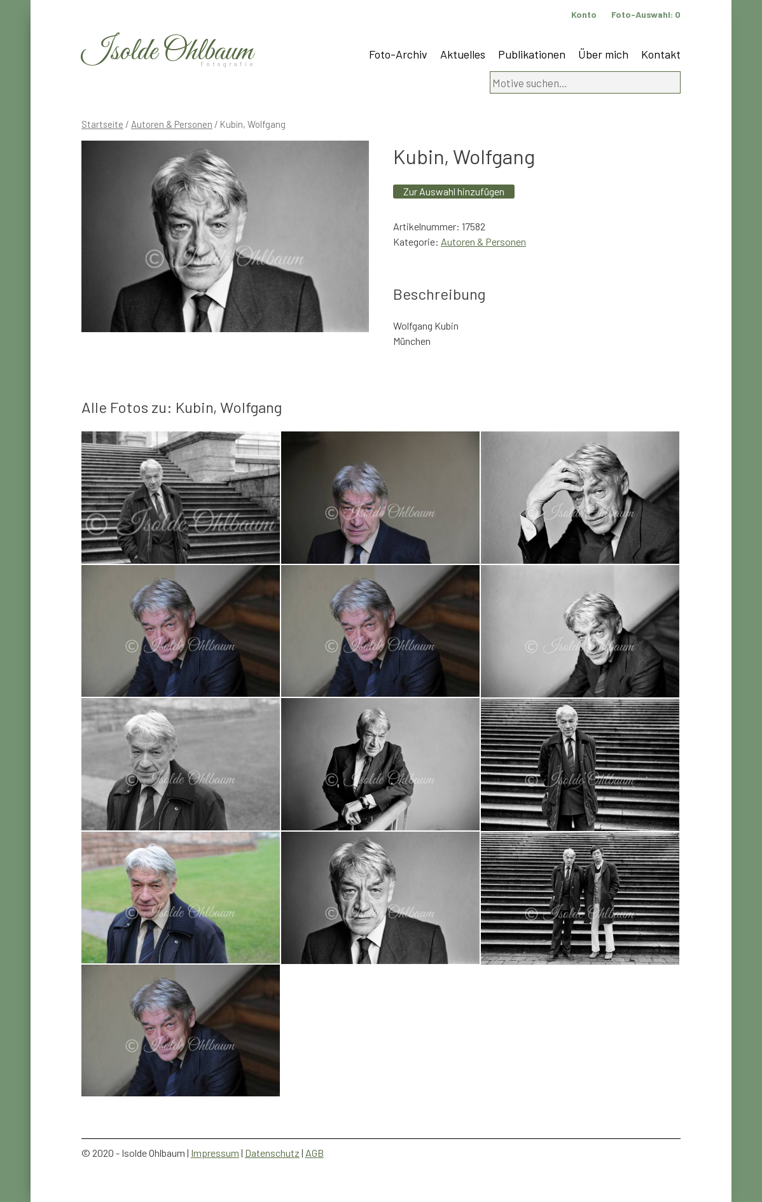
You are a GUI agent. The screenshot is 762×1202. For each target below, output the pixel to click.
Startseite (102, 124)
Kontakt (661, 54)
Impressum (215, 1153)
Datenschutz (272, 1153)
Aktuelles (462, 54)
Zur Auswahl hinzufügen (453, 191)
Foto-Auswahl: (646, 14)
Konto (584, 14)
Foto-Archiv (398, 54)
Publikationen (531, 54)
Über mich (603, 54)
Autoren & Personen (171, 124)
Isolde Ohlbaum (167, 52)
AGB (314, 1153)
